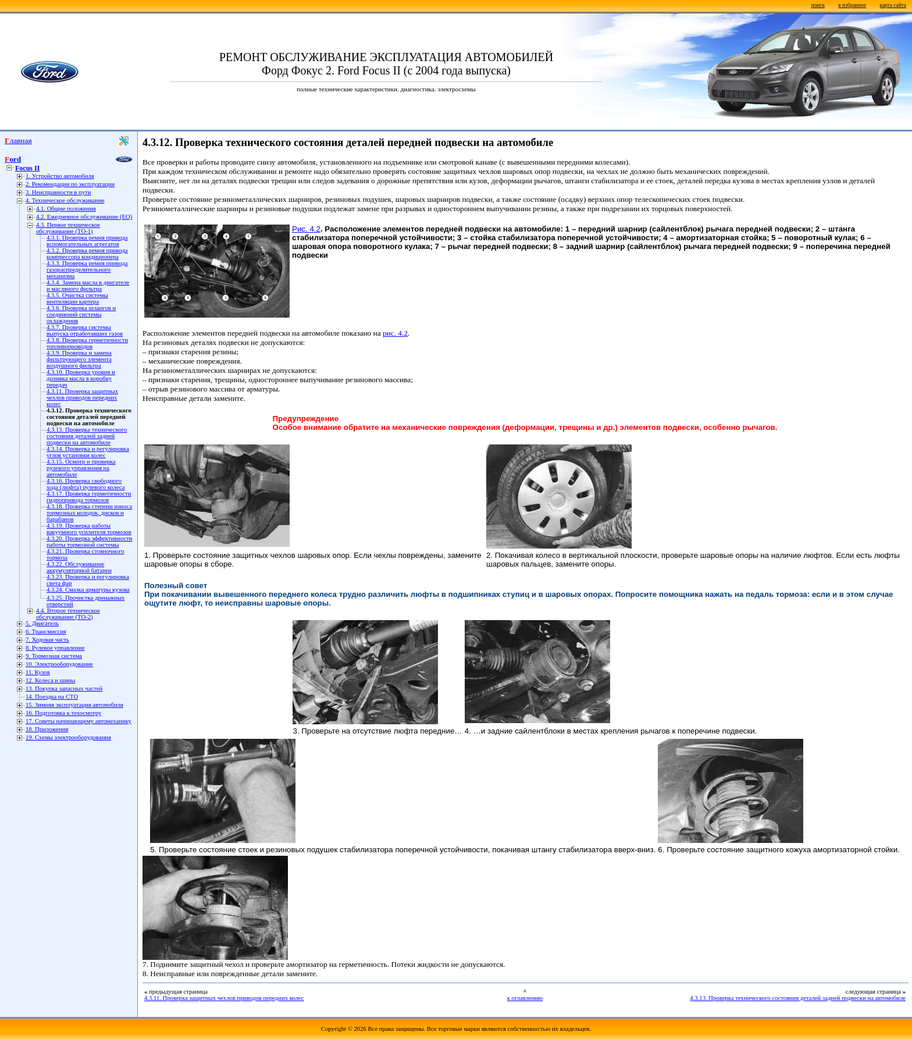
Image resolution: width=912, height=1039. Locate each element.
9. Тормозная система (54, 656)
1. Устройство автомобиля (60, 176)
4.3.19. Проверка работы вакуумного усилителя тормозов (89, 528)
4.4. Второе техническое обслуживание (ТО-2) (68, 613)
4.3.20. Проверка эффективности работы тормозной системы (90, 541)
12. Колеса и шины (50, 680)
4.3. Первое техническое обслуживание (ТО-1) (68, 228)
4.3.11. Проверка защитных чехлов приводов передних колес (82, 397)
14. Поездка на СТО (52, 696)
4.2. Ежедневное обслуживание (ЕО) (84, 217)
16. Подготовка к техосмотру (63, 713)
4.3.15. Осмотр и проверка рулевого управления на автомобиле (81, 468)
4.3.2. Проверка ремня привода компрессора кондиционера (87, 253)
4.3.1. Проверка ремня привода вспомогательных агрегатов (87, 240)
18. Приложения (47, 729)
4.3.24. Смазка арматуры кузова (88, 589)
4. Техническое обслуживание (65, 200)
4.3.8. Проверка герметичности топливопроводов (87, 343)
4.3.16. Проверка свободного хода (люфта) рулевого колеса (85, 484)
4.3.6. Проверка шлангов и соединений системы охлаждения (81, 314)
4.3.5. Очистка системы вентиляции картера (77, 298)
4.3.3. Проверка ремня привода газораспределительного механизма (87, 269)
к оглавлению (525, 998)
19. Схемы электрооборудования (68, 737)
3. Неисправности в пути (58, 192)
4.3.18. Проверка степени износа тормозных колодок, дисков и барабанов (89, 512)
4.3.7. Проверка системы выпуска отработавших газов (85, 330)
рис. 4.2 (395, 333)
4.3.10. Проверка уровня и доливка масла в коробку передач (81, 378)
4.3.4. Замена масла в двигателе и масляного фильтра (88, 285)
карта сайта (893, 5)
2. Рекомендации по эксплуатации (70, 184)
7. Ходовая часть (47, 639)
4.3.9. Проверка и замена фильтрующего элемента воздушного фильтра (79, 359)
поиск (818, 5)
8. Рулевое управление (55, 648)
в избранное (852, 5)
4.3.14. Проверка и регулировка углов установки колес (88, 452)
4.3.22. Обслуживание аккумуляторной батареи (79, 567)
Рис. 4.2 (306, 229)
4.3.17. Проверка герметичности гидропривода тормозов (89, 496)
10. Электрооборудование (59, 664)
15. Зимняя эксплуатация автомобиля (74, 705)
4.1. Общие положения (66, 208)
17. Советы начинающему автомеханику (78, 721)
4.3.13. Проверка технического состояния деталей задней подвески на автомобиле (87, 436)
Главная (18, 140)
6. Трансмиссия (46, 631)
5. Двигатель (42, 623)
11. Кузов (38, 672)
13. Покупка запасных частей (64, 688)
